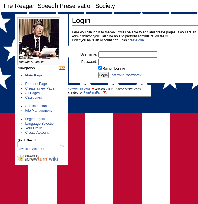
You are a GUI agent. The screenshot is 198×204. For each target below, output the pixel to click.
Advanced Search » (30, 148)
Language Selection (40, 124)
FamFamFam (93, 92)
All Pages (32, 93)
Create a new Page (39, 88)
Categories (33, 97)
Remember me (114, 69)
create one (136, 40)
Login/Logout (35, 119)
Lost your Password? (126, 75)
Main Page (33, 75)
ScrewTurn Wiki (79, 89)
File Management (38, 110)
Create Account (36, 133)
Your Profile (34, 128)
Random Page (36, 84)
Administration (36, 106)
